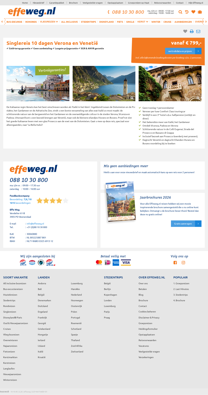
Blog (141, 294)
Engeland (42, 311)
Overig (201, 21)
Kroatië (42, 357)
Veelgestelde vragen (93, 3)
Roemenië (76, 323)
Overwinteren (10, 340)
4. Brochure (179, 300)
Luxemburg (110, 305)
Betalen (143, 288)
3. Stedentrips (180, 294)
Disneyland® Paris (12, 317)
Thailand (75, 340)
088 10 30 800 (125, 12)
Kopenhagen (110, 294)
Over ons (143, 283)
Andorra (42, 283)
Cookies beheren (147, 311)
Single (130, 22)
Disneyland (106, 22)
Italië (40, 351)
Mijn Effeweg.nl (195, 3)
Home (25, 3)
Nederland (76, 294)
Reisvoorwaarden (162, 3)
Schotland (76, 328)
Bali (40, 288)
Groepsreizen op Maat (138, 3)
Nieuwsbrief (38, 3)
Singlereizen (9, 311)
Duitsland (43, 305)
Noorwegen (77, 300)
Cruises (7, 328)
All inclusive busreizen (14, 283)
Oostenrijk (76, 305)
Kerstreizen (9, 362)
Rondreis (31, 22)
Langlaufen (9, 368)
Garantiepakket (56, 3)
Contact (179, 3)
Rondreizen (9, 305)
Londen (108, 300)
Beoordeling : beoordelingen (21, 201)
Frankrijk (42, 317)
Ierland (41, 340)
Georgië (42, 323)
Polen (74, 311)
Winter (155, 22)
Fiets (120, 22)
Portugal (75, 317)
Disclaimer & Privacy (149, 317)
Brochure (73, 3)
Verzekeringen (146, 357)
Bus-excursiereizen (13, 288)
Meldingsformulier (148, 328)
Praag (107, 317)
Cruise (167, 22)
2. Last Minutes (181, 288)
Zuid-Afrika (76, 345)
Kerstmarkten (10, 357)
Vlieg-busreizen (11, 334)
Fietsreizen (9, 351)
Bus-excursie (14, 22)
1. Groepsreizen (181, 283)
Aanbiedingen (183, 22)
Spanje (74, 334)
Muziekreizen (10, 294)
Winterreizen (10, 379)
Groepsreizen (145, 323)
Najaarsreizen (10, 345)
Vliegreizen (49, 21)
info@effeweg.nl (35, 223)
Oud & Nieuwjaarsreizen (15, 323)
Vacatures (144, 345)
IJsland (41, 345)
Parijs (107, 311)
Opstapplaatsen (115, 3)
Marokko (75, 288)
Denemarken (44, 300)
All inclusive (69, 22)
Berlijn (107, 288)
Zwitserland (77, 351)
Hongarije (43, 334)
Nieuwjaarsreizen (12, 374)
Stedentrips (88, 22)
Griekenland (44, 328)
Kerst (142, 21)
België (41, 294)
